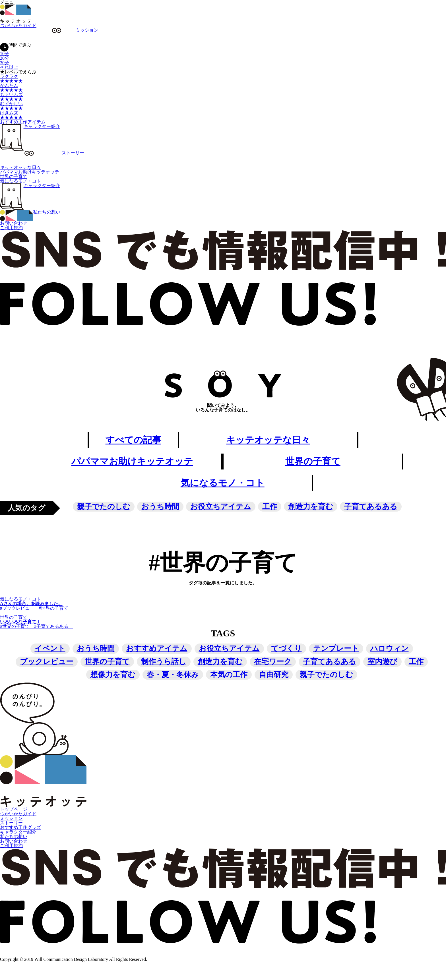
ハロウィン (389, 649)
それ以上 (9, 67)
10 (4, 53)
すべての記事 (133, 440)
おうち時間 (160, 507)
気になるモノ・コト (20, 181)
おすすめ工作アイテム (23, 121)
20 (4, 58)
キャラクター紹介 (30, 126)
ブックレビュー (46, 662)
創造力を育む (310, 507)
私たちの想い (13, 836)
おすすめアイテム (156, 649)
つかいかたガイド (18, 25)
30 (4, 62)
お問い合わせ (13, 223)
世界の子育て (13, 176)
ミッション (11, 818)
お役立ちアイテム (220, 507)
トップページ (13, 809)
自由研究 (273, 675)
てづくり (286, 649)
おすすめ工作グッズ (20, 827)
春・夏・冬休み (173, 675)
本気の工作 (228, 675)
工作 (269, 507)
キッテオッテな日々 (20, 167)
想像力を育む (112, 675)
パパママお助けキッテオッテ (29, 171)
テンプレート (336, 649)
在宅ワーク (273, 662)
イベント (50, 649)
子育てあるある (370, 507)
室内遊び (382, 662)
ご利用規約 (11, 227)
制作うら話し (163, 662)
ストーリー (11, 823)
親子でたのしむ (103, 507)
